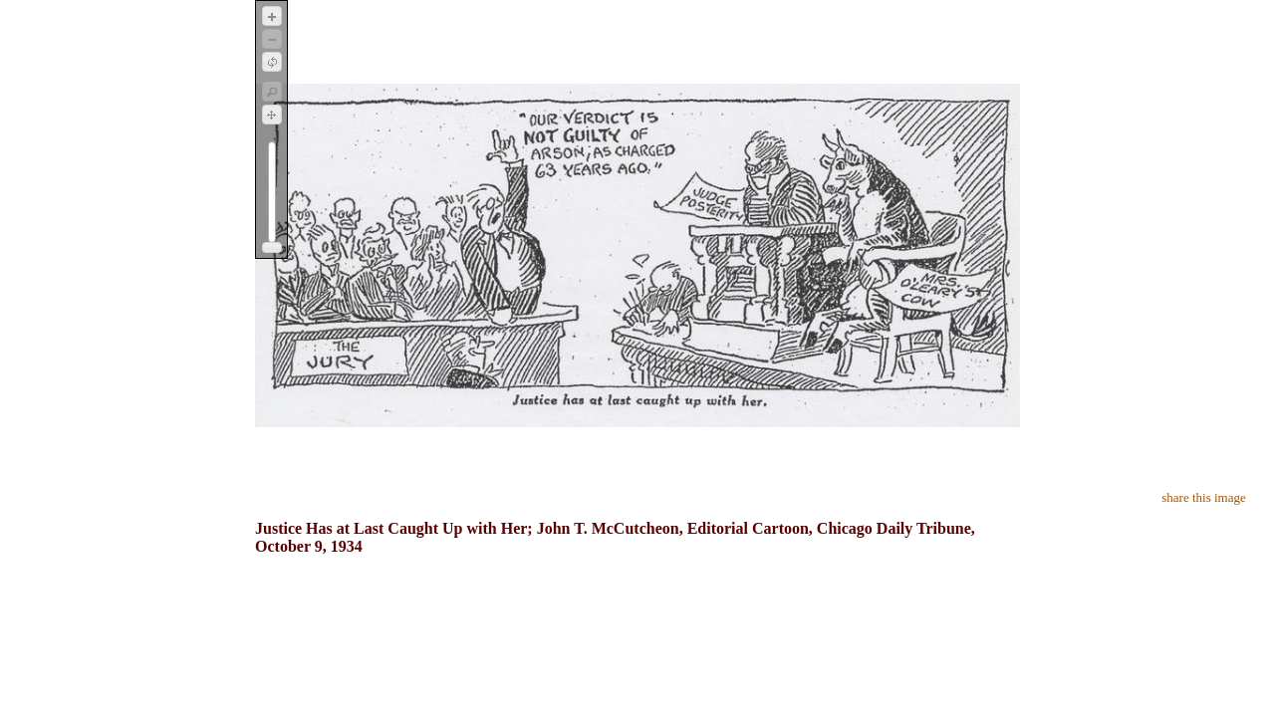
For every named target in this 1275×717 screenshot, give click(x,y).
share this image (1203, 497)
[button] (272, 16)
